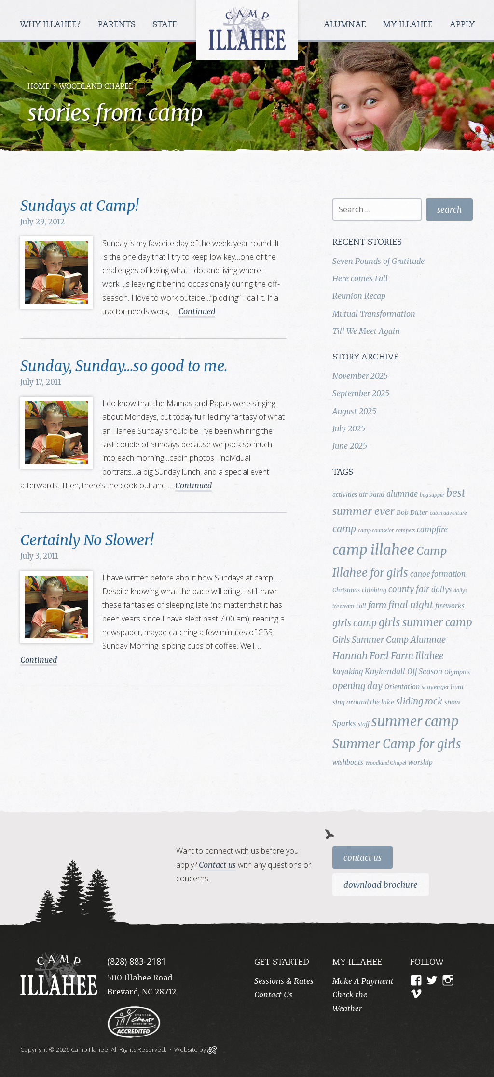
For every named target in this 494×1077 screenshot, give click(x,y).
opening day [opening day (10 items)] (357, 685)
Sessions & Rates (284, 981)
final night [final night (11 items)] (410, 604)
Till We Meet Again (366, 331)
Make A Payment (363, 981)
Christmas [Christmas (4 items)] (346, 590)
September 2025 (360, 393)
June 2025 (349, 446)
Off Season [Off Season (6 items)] (424, 671)
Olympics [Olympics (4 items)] (457, 672)
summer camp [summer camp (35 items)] (415, 721)
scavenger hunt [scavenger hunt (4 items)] (443, 686)
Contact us (217, 865)
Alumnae (346, 25)
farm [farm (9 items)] (377, 605)
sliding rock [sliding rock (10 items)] (419, 701)
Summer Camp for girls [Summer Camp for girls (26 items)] (396, 744)
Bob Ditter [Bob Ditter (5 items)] (412, 512)
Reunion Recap (358, 296)
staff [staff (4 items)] (364, 724)
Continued (196, 311)
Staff (165, 25)
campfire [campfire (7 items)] (432, 529)
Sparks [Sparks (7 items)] (344, 723)
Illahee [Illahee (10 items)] (429, 656)
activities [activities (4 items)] (344, 494)
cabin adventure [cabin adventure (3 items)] (448, 513)
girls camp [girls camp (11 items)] (354, 623)
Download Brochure (380, 885)
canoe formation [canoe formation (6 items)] (438, 574)
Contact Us (362, 858)
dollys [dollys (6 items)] (441, 589)
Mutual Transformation (373, 313)
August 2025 (354, 411)
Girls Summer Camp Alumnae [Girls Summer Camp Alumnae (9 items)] (389, 640)
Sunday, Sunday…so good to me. (124, 366)
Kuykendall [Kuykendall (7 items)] (385, 671)
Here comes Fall (360, 278)
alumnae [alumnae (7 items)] (402, 493)
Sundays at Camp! (79, 205)
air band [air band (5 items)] (371, 494)
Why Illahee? (51, 25)
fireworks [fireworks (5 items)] (450, 605)
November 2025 (360, 376)
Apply (462, 25)
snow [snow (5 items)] (452, 702)
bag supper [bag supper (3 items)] (432, 495)
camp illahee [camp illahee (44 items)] (373, 550)
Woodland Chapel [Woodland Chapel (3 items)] (385, 763)
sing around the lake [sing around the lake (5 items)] (363, 702)
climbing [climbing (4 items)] (374, 590)
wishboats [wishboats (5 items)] (347, 762)
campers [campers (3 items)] (405, 530)
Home (38, 87)
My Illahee (409, 25)
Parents (118, 25)
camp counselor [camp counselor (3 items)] (376, 530)
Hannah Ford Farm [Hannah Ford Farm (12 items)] (372, 656)
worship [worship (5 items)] (420, 762)
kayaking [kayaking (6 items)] (347, 671)
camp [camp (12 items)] (344, 529)
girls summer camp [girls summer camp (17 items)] (425, 622)
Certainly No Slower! (86, 540)
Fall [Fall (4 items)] (361, 605)
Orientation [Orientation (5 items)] (402, 686)
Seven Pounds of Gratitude (378, 261)
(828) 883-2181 (136, 961)
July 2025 (348, 428)
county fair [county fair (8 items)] (408, 589)
